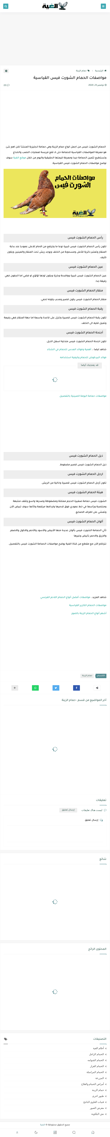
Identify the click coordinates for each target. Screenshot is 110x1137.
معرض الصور (97, 1108)
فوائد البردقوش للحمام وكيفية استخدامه (83, 357)
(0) (7, 85)
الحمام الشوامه (96, 1060)
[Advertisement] (55, 39)
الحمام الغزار (97, 1066)
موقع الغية (19, 158)
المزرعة (99, 1078)
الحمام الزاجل (96, 1054)
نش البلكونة (97, 1114)
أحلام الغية (98, 1048)
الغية (42, 1125)
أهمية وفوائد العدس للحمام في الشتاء (69, 349)
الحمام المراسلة (95, 1072)
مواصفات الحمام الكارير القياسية (87, 605)
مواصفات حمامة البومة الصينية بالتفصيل (83, 396)
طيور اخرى (98, 1096)
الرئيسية (100, 71)
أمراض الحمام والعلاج (92, 1084)
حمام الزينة (83, 71)
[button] (76, 688)
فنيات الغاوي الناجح (93, 1102)
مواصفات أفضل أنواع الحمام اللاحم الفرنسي (65, 597)
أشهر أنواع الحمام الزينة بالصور (88, 613)
